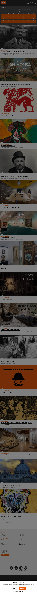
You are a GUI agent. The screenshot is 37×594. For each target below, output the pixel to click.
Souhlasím (22, 588)
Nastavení (14, 588)
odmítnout (22, 591)
